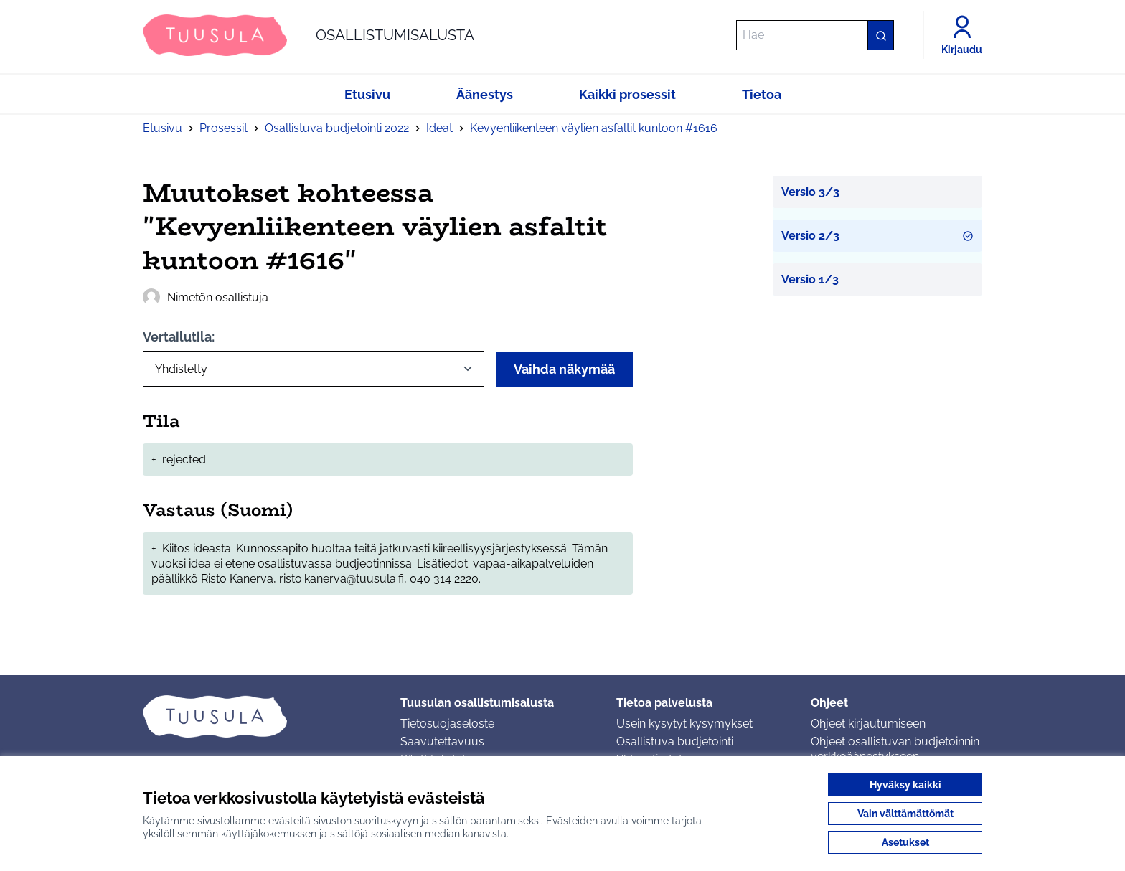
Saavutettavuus (442, 741)
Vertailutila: (179, 336)
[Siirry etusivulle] (308, 35)
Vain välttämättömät (905, 813)
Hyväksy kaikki (905, 785)
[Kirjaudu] (961, 35)
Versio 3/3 (810, 192)
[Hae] (815, 35)
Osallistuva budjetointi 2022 (337, 128)
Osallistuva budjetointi (674, 741)
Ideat (439, 128)
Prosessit (223, 128)
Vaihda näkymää (564, 369)
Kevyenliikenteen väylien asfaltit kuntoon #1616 (593, 128)
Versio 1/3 (810, 279)
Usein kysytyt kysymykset (684, 723)
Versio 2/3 (877, 236)
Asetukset (905, 842)
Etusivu (162, 128)
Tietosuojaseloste (447, 723)
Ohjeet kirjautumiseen (868, 723)
